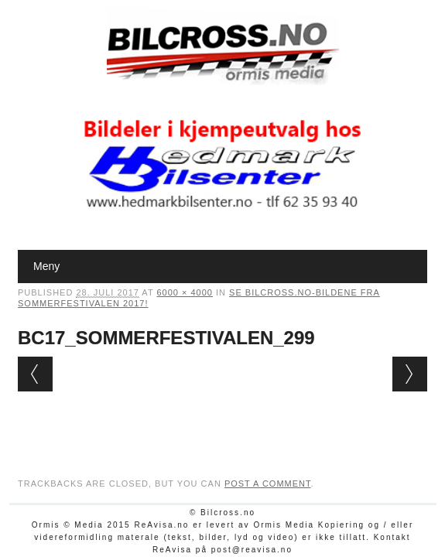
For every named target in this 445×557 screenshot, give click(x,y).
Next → (409, 374)
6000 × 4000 (184, 292)
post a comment (267, 483)
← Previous (35, 374)
